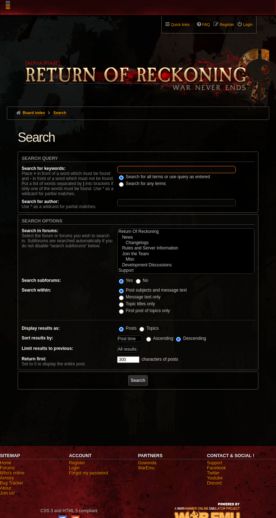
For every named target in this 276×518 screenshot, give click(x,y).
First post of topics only (144, 310)
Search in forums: (40, 230)
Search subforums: (41, 280)
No (142, 280)
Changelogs (186, 243)
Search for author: (40, 201)
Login (74, 467)
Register (77, 462)
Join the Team (186, 254)
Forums (7, 467)
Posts (128, 328)
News (186, 237)
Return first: (34, 358)
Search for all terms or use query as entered (164, 176)
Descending (191, 338)
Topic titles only (137, 303)
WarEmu (146, 467)
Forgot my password (88, 473)
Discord (214, 483)
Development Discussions (186, 265)
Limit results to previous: (47, 348)
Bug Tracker (11, 483)
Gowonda (147, 462)
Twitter (213, 473)
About (5, 488)
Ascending (159, 338)
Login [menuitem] (247, 24)
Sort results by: (37, 338)
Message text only (140, 296)
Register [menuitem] (227, 24)
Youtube (215, 478)
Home (6, 462)
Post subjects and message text (153, 290)
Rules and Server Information (186, 248)
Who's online (12, 473)
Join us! (7, 493)
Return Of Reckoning (186, 231)
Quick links (180, 24)
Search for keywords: (43, 168)
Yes (126, 280)
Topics (148, 328)
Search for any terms (142, 183)
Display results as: (41, 328)
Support (186, 270)
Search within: (36, 290)
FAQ (206, 24)
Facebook (216, 467)
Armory (7, 478)
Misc (186, 259)
